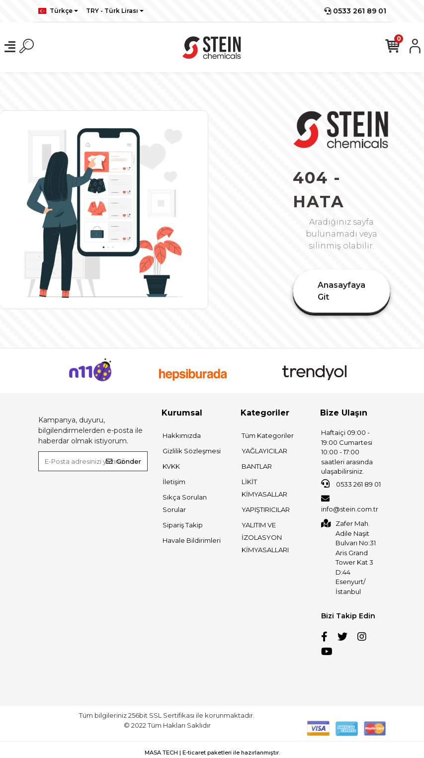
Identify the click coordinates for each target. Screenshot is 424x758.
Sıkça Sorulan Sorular (185, 503)
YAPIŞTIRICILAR (266, 509)
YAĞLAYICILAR (264, 451)
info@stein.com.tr (349, 503)
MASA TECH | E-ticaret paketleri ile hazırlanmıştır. (212, 752)
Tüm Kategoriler (268, 435)
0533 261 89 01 (355, 10)
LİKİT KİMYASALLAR (264, 488)
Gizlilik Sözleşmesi (192, 451)
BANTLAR (257, 466)
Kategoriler (265, 413)
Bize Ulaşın (343, 413)
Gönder (123, 461)
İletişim (174, 482)
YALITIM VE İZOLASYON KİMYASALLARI (265, 537)
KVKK (171, 466)
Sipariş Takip (183, 525)
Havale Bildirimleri (192, 540)
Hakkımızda (182, 435)
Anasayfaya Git (341, 291)
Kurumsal (182, 413)
